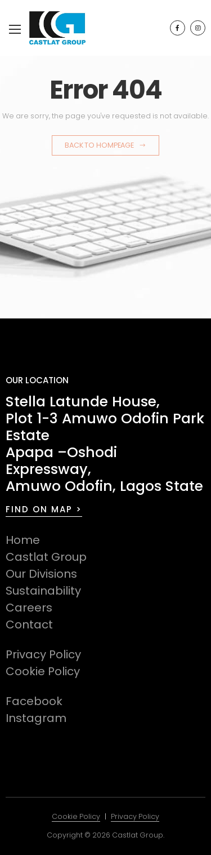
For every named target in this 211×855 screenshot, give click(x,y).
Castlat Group (46, 557)
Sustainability (43, 590)
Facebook (34, 701)
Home (23, 540)
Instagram (36, 718)
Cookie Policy (43, 671)
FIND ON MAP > (44, 509)
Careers (29, 607)
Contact (29, 624)
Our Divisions (41, 573)
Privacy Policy (43, 654)
